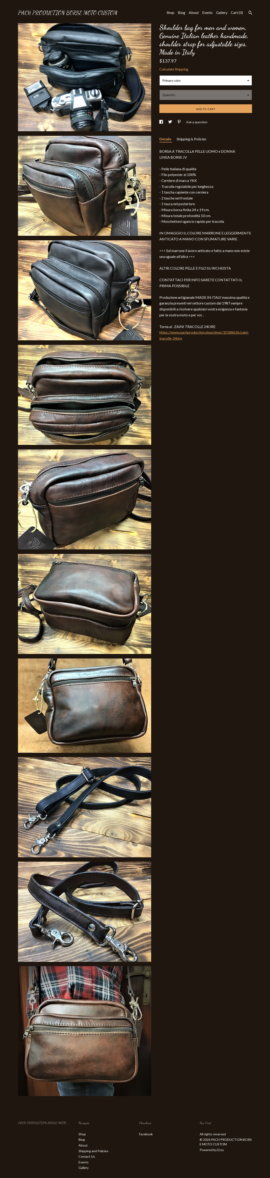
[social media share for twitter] (170, 122)
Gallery (221, 12)
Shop (170, 12)
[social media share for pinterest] (179, 122)
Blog (181, 12)
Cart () (237, 12)
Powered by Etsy (212, 1150)
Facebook (146, 1134)
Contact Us (87, 1156)
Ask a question (196, 122)
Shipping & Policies (191, 139)
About (194, 12)
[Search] (250, 13)
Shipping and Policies (93, 1151)
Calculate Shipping (173, 69)
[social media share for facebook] (161, 122)
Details (165, 139)
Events (207, 12)
